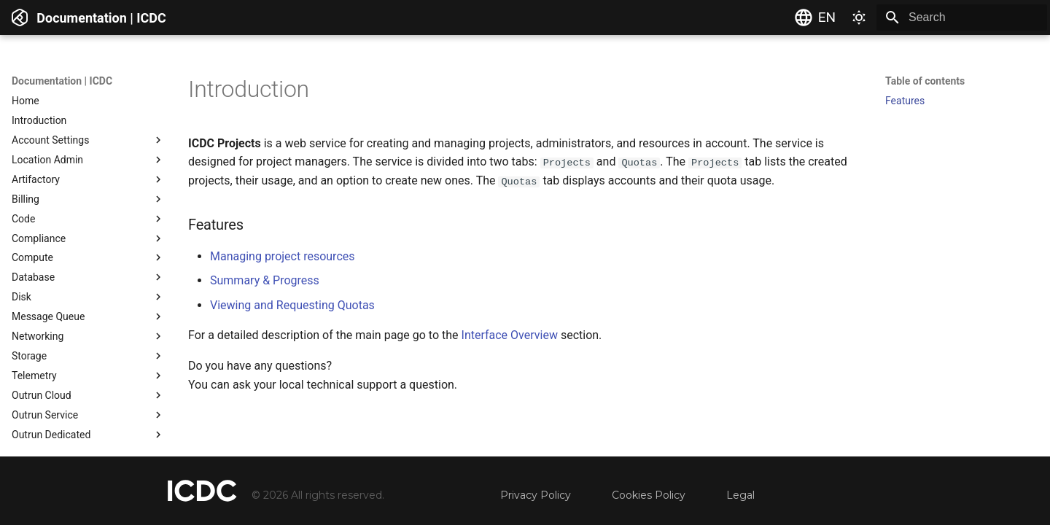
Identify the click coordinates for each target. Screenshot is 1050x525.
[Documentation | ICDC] (20, 17)
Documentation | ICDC (62, 81)
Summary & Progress (264, 280)
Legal (740, 495)
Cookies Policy (648, 495)
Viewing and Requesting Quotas (292, 305)
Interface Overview (510, 335)
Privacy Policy (535, 495)
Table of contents (925, 81)
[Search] (961, 17)
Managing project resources (282, 255)
